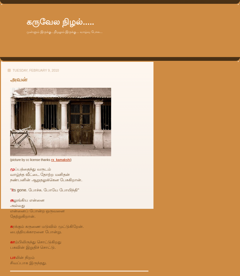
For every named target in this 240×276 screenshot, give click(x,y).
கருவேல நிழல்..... (60, 22)
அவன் (18, 79)
